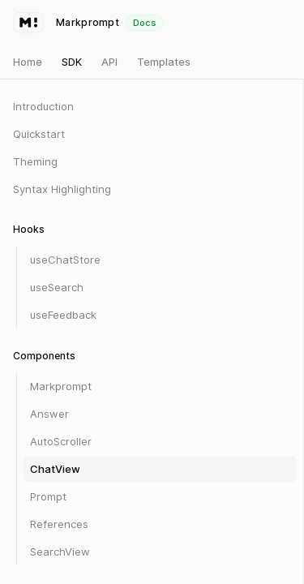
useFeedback (63, 314)
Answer (49, 413)
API (109, 61)
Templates (164, 61)
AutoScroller (61, 441)
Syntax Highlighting (62, 188)
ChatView (55, 468)
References (59, 523)
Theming (35, 161)
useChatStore (65, 259)
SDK (72, 61)
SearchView (60, 551)
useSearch (56, 287)
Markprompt (61, 386)
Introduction (43, 106)
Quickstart (39, 133)
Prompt (48, 496)
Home (27, 61)
